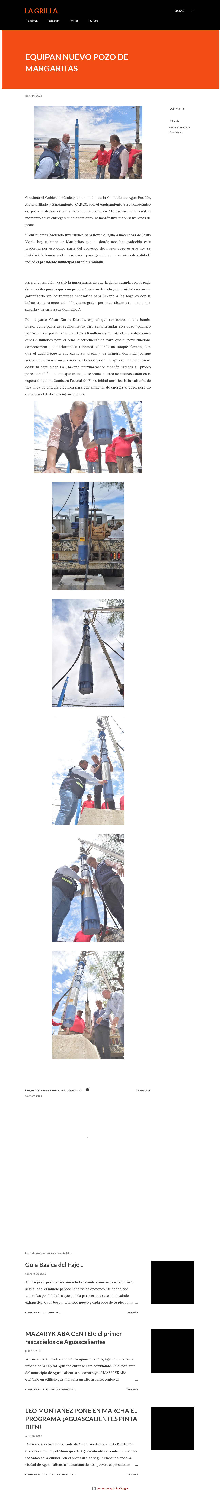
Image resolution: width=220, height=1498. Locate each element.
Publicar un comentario (59, 1389)
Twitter (71, 20)
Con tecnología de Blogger (110, 1488)
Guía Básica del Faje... (54, 1264)
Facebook (30, 20)
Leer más (132, 1312)
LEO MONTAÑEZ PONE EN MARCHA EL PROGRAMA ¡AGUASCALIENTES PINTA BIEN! (81, 1419)
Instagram (51, 20)
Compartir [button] (176, 108)
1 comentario (52, 1312)
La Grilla (41, 11)
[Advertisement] (82, 1209)
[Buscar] (179, 10)
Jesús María (175, 132)
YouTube (91, 20)
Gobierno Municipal (179, 127)
